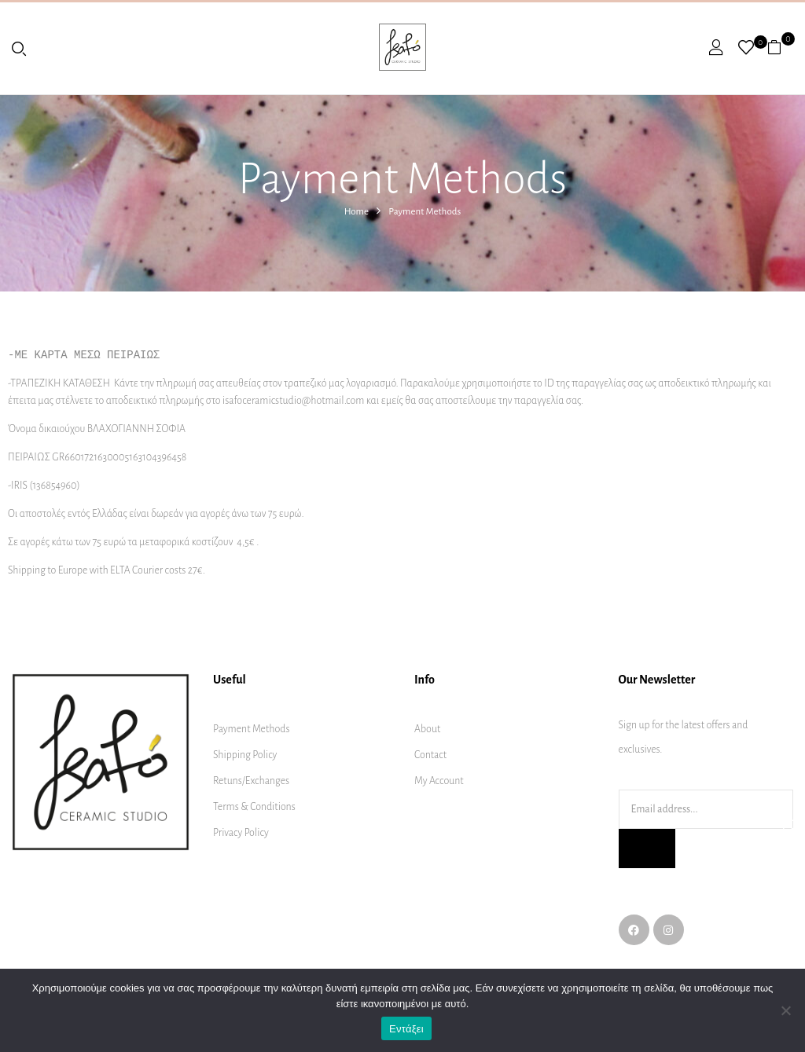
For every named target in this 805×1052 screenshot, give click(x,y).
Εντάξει (406, 1029)
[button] (780, 47)
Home (356, 212)
